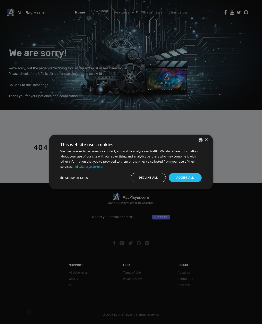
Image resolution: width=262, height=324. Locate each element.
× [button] (206, 139)
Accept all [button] (185, 177)
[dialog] (131, 162)
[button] (74, 178)
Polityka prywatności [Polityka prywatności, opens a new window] (88, 166)
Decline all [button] (148, 177)
